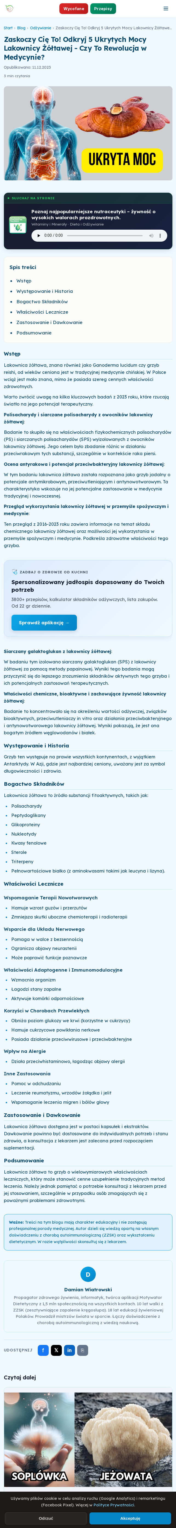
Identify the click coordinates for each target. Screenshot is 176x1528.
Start (8, 27)
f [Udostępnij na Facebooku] (43, 1350)
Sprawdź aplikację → (44, 622)
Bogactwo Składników (42, 301)
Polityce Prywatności (114, 1505)
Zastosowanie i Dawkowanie (49, 322)
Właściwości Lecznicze (42, 312)
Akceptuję (130, 1518)
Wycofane (74, 8)
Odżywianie (40, 27)
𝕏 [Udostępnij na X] (56, 1350)
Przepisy (103, 8)
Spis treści (23, 267)
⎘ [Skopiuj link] (82, 1350)
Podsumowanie (33, 333)
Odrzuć (46, 1518)
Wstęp (23, 281)
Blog (21, 27)
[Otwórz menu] (166, 8)
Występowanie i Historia (44, 291)
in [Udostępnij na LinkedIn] (69, 1350)
